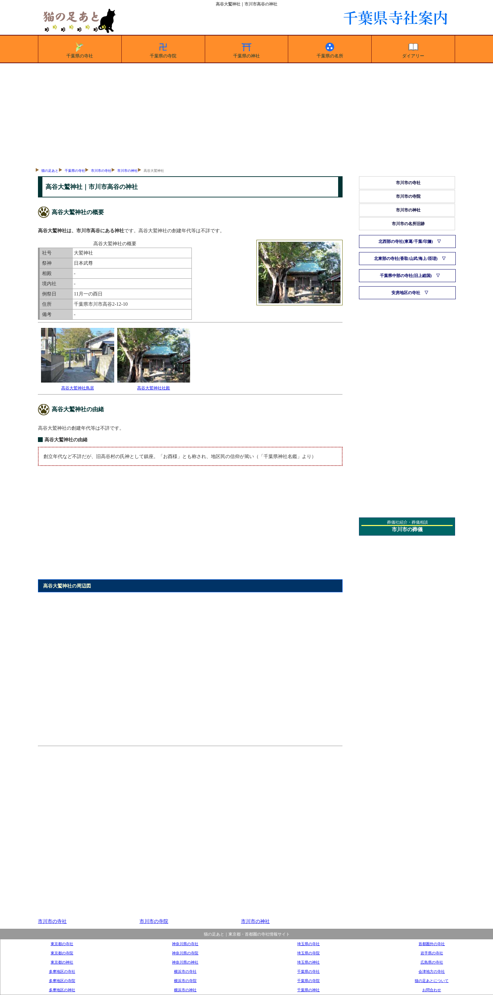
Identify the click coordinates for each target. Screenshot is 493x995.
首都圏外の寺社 (431, 944)
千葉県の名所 (330, 49)
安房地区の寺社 (405, 292)
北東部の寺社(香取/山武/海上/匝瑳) (406, 258)
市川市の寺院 (153, 921)
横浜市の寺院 (185, 981)
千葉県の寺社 (79, 49)
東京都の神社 (62, 962)
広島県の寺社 (432, 962)
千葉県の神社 (246, 49)
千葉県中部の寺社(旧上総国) (406, 275)
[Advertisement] (246, 114)
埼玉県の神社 (308, 962)
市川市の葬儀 (407, 529)
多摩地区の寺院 (62, 981)
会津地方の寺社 (431, 971)
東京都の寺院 (62, 953)
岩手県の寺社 (432, 953)
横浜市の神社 (185, 990)
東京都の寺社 (62, 944)
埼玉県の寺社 (308, 944)
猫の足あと (49, 170)
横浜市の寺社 (185, 971)
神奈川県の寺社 (185, 944)
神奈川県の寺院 (185, 953)
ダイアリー (413, 49)
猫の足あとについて (432, 981)
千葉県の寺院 (163, 49)
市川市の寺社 (101, 170)
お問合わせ (431, 990)
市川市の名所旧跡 (408, 223)
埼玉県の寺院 (308, 953)
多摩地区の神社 (62, 990)
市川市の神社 (127, 170)
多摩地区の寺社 (62, 971)
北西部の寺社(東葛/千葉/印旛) (405, 241)
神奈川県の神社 (185, 962)
